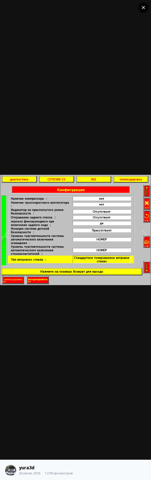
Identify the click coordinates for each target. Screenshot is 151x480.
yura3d (26, 468)
